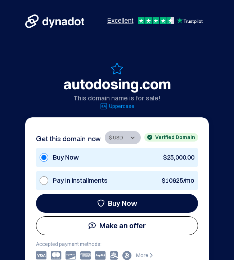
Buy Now (117, 203)
